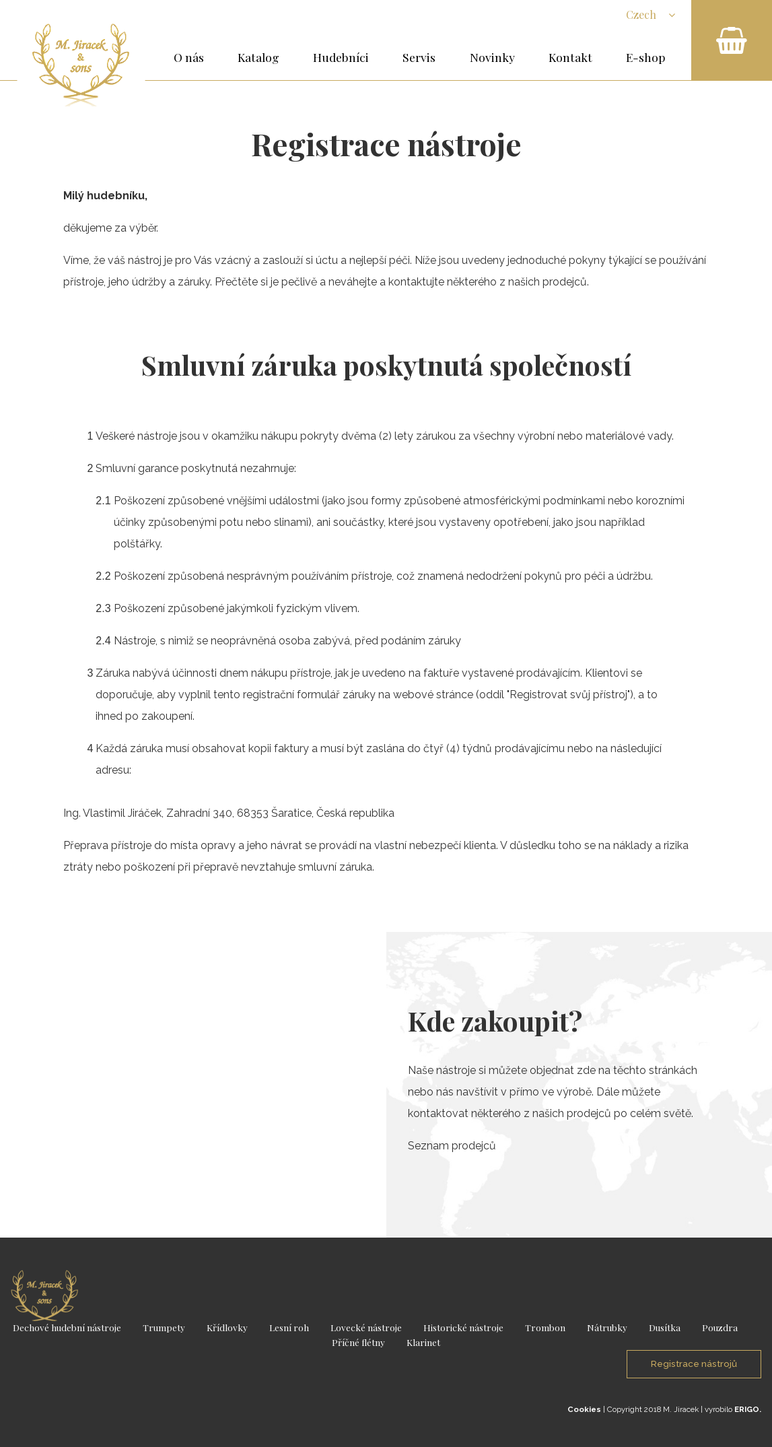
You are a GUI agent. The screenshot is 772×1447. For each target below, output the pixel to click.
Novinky (492, 57)
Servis (418, 57)
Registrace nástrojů (694, 1363)
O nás (189, 57)
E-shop (646, 57)
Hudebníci (341, 57)
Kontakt (570, 57)
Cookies (584, 1409)
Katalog (258, 57)
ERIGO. (747, 1409)
